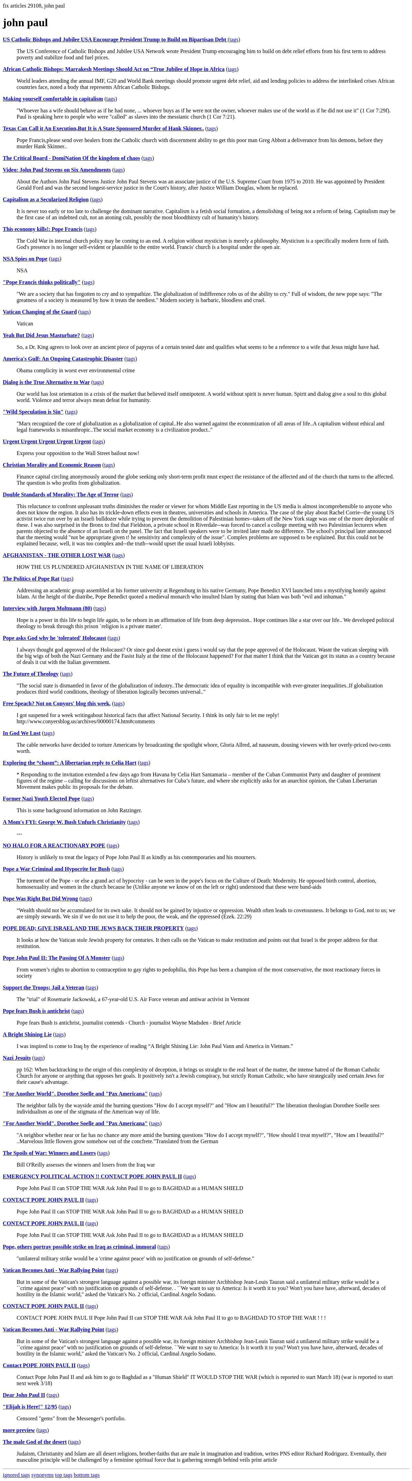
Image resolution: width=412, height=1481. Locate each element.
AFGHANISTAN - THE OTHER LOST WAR (57, 555)
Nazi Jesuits (17, 1058)
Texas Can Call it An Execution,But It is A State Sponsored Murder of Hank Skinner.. (103, 128)
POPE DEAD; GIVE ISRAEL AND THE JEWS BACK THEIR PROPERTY (93, 928)
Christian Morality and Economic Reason (52, 465)
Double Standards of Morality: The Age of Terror (61, 494)
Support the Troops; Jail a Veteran (43, 987)
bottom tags (87, 1475)
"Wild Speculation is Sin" (33, 412)
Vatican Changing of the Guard (40, 312)
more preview (19, 1430)
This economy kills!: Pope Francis (42, 229)
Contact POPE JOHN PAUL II (39, 1365)
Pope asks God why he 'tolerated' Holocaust (54, 638)
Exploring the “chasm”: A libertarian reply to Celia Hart (69, 763)
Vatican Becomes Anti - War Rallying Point (53, 1270)
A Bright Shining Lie (27, 1034)
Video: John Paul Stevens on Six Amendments (57, 170)
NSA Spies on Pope (25, 259)
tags (233, 39)
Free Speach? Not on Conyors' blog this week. (57, 703)
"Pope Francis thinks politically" (41, 282)
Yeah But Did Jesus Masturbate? (41, 335)
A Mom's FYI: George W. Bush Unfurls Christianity (64, 822)
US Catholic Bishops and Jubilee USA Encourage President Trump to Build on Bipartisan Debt (115, 39)
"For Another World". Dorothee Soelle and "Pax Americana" (75, 1094)
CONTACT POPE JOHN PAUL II (43, 1200)
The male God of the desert (35, 1442)
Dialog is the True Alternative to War (46, 382)
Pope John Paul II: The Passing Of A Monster (56, 958)
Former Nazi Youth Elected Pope (41, 799)
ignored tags (16, 1475)
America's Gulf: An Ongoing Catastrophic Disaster (63, 359)
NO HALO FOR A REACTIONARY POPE (54, 845)
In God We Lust (22, 733)
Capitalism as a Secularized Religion (46, 199)
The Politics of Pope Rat (31, 579)
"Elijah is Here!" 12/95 (30, 1407)
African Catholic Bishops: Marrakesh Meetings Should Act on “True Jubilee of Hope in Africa (114, 69)
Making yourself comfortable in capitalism (53, 99)
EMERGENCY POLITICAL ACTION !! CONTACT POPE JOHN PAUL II (92, 1176)
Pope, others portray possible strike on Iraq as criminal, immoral (79, 1247)
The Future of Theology (31, 674)
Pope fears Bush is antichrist (36, 1011)
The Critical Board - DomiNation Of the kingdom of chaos (71, 158)
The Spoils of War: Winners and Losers (49, 1153)
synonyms (42, 1475)
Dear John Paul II (24, 1395)
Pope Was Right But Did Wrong (40, 898)
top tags (63, 1475)
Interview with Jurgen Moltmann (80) (47, 608)
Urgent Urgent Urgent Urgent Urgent (47, 441)
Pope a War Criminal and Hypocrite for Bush (56, 869)
